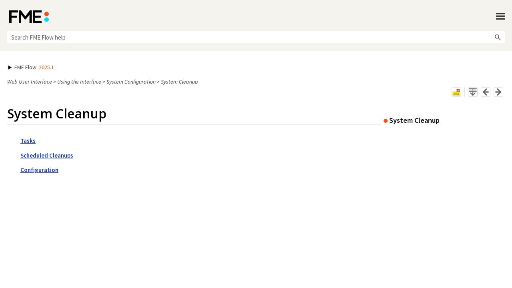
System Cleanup (414, 120)
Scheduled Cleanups (46, 155)
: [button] (31, 67)
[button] (497, 37)
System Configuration (131, 81)
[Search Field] (256, 37)
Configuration (39, 170)
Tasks (28, 140)
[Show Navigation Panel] (500, 16)
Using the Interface (79, 81)
